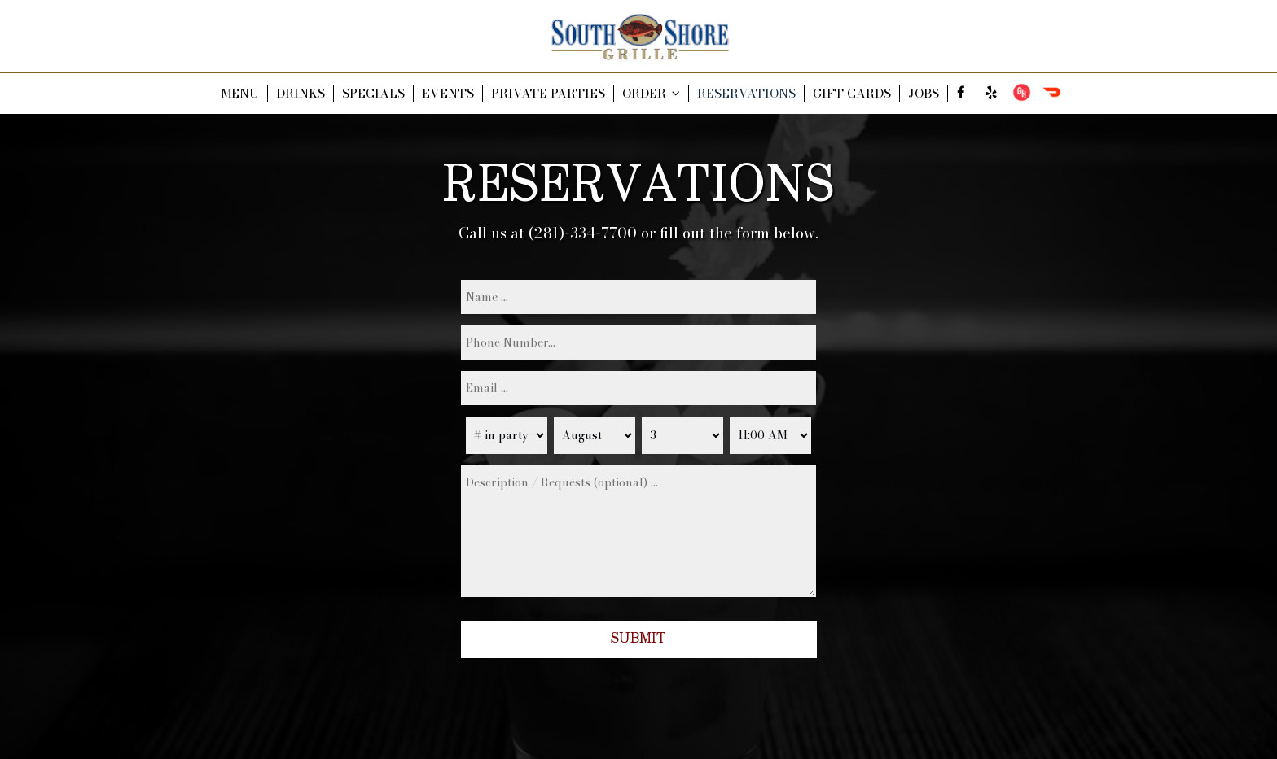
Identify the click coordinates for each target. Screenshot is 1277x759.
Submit (638, 638)
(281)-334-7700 (583, 233)
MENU (240, 93)
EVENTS (448, 93)
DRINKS (300, 93)
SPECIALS (373, 93)
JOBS (923, 93)
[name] (638, 297)
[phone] (638, 342)
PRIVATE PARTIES (548, 93)
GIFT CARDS (852, 93)
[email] (638, 388)
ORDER (651, 93)
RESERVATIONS (746, 93)
